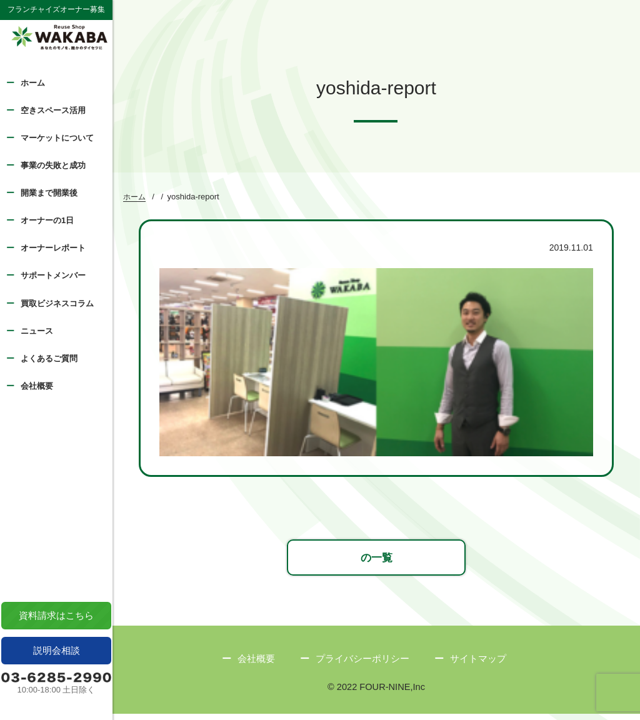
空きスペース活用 (53, 110)
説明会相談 (56, 650)
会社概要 (37, 386)
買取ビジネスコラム (57, 303)
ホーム (33, 83)
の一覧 (376, 562)
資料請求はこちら (56, 615)
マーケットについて (57, 137)
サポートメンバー (53, 275)
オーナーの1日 (47, 220)
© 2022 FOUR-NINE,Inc (376, 693)
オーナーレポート (53, 247)
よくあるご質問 (49, 358)
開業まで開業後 (49, 193)
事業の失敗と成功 (53, 165)
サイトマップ (478, 664)
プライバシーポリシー (362, 664)
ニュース (37, 331)
